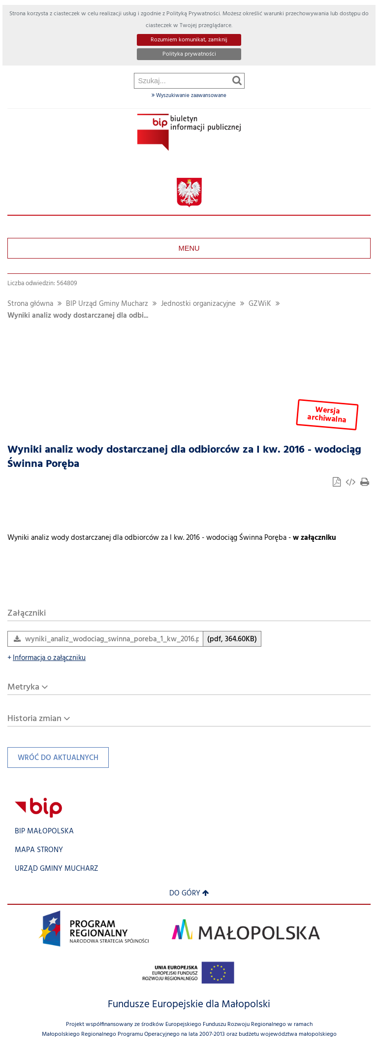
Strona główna (30, 304)
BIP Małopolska (44, 831)
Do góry (189, 893)
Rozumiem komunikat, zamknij (189, 40)
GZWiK (260, 304)
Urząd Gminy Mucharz (56, 869)
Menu (188, 248)
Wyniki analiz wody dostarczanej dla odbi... (77, 316)
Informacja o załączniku (46, 658)
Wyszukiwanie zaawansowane (189, 95)
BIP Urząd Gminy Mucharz (107, 304)
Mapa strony (39, 850)
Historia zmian (34, 719)
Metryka (23, 687)
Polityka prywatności (189, 54)
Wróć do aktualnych (52, 760)
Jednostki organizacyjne (198, 304)
